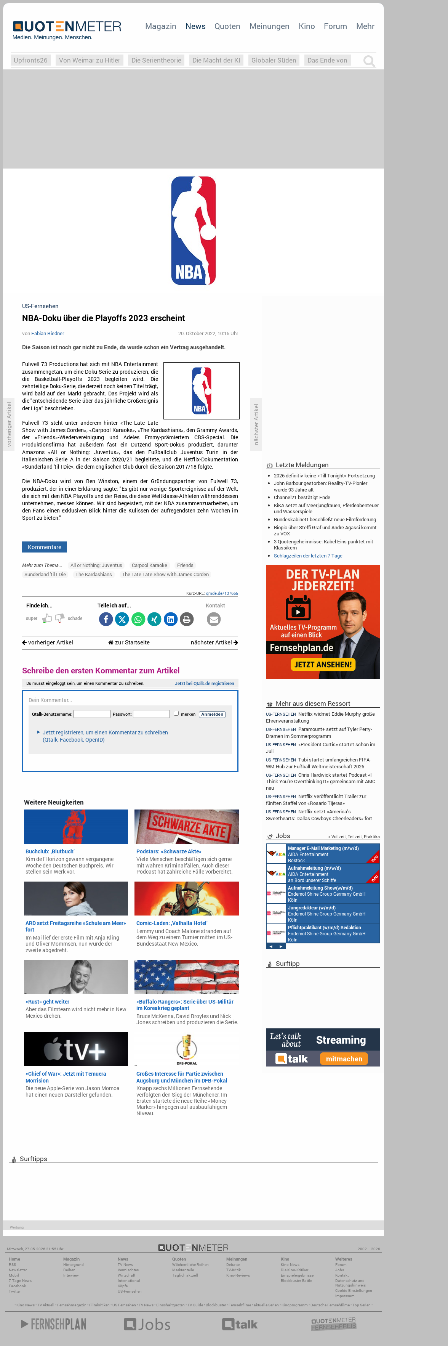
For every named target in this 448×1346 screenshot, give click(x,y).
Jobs (339, 1269)
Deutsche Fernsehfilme (330, 1305)
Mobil (14, 1275)
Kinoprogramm (295, 1305)
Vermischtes (128, 1269)
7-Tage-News (20, 1280)
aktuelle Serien (266, 1305)
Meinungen (270, 26)
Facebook (17, 1285)
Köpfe (123, 1285)
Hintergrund (73, 1264)
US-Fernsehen (130, 1291)
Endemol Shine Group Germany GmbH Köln (316, 893)
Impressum (345, 1295)
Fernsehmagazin (71, 1305)
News (196, 26)
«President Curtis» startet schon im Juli (320, 747)
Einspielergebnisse (297, 1275)
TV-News (125, 1264)
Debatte (233, 1264)
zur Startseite (129, 642)
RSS (12, 1264)
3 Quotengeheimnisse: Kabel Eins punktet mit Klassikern (323, 544)
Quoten (227, 26)
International (129, 1280)
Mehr (365, 26)
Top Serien (361, 1305)
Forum (335, 26)
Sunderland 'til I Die (45, 574)
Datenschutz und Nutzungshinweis (350, 1283)
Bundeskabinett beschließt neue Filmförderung (325, 519)
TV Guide (195, 1305)
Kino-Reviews (238, 1275)
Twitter (15, 1291)
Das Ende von (327, 60)
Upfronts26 (31, 60)
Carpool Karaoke (149, 565)
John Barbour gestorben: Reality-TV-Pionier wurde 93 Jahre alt (320, 486)
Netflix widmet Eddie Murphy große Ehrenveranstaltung (320, 716)
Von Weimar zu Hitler (89, 60)
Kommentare (44, 547)
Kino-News (290, 1264)
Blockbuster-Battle (296, 1280)
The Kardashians (93, 574)
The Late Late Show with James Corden (165, 574)
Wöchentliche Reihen (190, 1264)
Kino (307, 26)
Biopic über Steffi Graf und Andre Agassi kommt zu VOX (325, 530)
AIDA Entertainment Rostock (323, 853)
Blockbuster (216, 1305)
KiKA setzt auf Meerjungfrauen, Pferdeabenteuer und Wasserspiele (326, 508)
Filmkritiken (99, 1305)
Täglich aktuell (185, 1275)
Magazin (160, 26)
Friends (185, 565)
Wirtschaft (126, 1275)
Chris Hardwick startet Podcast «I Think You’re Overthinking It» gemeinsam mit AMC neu (320, 781)
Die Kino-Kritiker (294, 1269)
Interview (71, 1275)
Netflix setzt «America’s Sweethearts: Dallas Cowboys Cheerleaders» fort (319, 814)
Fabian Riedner (47, 333)
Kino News (25, 1305)
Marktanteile (183, 1269)
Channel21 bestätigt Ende (302, 497)
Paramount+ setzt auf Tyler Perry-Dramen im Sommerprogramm (319, 732)
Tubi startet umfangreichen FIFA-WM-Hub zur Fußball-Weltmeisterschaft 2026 (318, 763)
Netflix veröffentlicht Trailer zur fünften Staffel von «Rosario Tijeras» (316, 799)
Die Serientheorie (156, 60)
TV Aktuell (45, 1305)
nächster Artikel (214, 642)
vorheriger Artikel (47, 642)
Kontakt (342, 1275)
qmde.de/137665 (222, 593)
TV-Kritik (233, 1269)
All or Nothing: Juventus (96, 565)
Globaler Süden (273, 60)
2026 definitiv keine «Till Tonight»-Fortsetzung (324, 475)
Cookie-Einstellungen (353, 1290)
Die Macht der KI (216, 60)
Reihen (69, 1269)
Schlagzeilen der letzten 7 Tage (308, 555)
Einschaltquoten (170, 1305)
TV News (146, 1305)
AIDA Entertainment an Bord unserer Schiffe (323, 873)
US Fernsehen (124, 1305)
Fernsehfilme (240, 1305)
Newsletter (18, 1269)
